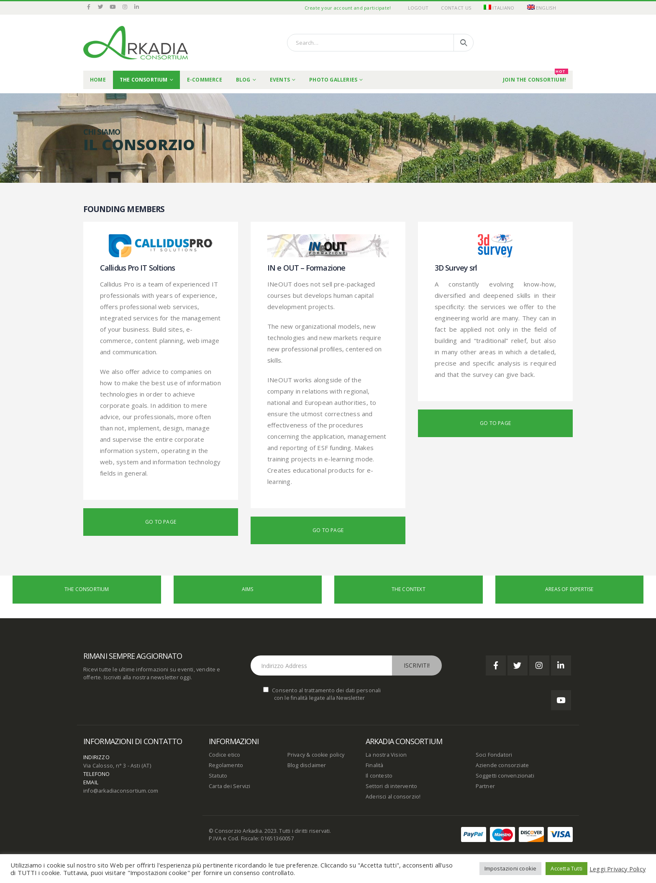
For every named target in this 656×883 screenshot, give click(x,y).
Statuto (218, 775)
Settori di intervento (391, 786)
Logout (418, 8)
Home (98, 79)
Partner (485, 786)
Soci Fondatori (494, 754)
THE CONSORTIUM (144, 79)
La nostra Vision (386, 754)
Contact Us (456, 8)
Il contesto (379, 775)
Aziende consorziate (502, 765)
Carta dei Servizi (229, 786)
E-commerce (204, 79)
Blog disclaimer (306, 765)
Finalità (375, 765)
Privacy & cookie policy (316, 754)
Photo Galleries (333, 79)
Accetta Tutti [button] (566, 868)
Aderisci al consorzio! (393, 796)
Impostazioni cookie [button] (510, 868)
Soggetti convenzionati (505, 775)
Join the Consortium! (535, 77)
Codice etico (224, 754)
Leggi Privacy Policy (617, 869)
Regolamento (226, 765)
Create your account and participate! (348, 8)
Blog (243, 79)
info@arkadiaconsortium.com (120, 790)
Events (280, 79)
